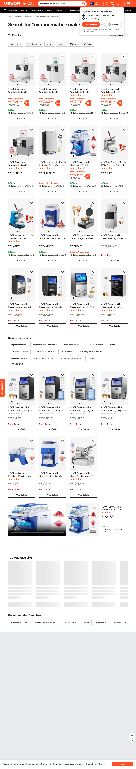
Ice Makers (28, 17)
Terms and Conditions (111, 29)
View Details (21, 326)
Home (10, 17)
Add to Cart (21, 118)
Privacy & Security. (98, 764)
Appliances (18, 17)
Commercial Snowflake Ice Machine (47, 17)
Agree (123, 764)
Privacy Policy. (90, 31)
